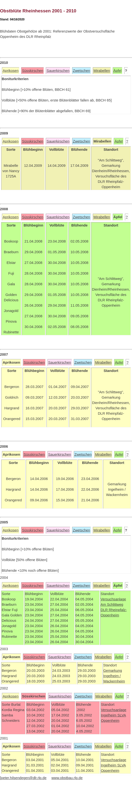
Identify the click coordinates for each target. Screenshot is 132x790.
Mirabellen (102, 71)
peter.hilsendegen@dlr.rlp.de (24, 778)
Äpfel (117, 71)
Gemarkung (112, 670)
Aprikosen (11, 71)
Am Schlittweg (112, 604)
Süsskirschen (32, 71)
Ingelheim (109, 715)
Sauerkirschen (58, 71)
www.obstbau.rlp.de (67, 778)
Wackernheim (114, 681)
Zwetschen (81, 71)
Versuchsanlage (113, 599)
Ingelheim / (112, 676)
